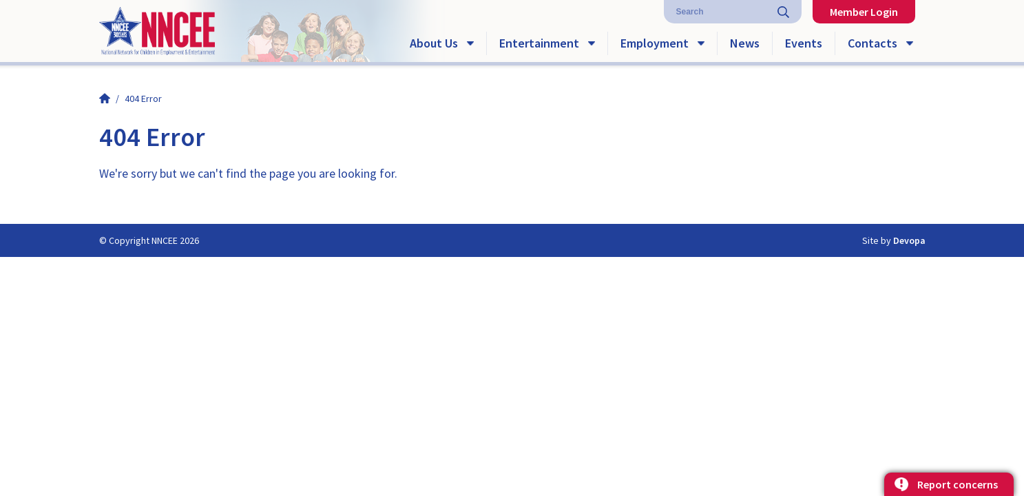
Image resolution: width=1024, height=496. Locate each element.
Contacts (872, 43)
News (745, 43)
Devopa (909, 240)
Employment (654, 43)
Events (803, 43)
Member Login (864, 12)
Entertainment (539, 43)
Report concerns (957, 484)
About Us (434, 43)
